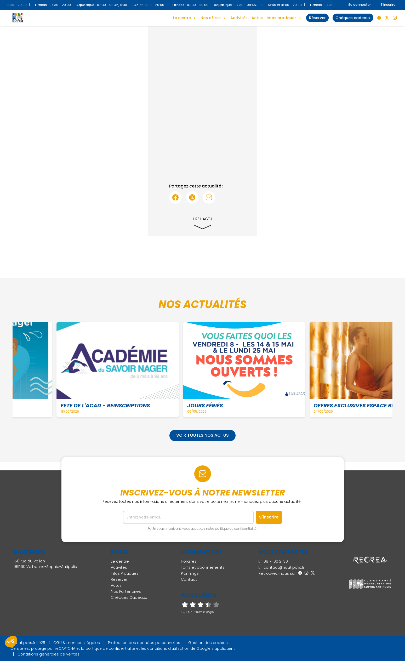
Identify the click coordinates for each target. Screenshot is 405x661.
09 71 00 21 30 (273, 561)
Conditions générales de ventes (48, 654)
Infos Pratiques (281, 18)
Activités (239, 18)
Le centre (120, 561)
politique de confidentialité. (236, 528)
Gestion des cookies (208, 642)
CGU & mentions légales (76, 642)
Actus (257, 18)
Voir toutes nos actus (202, 435)
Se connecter (359, 4)
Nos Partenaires (126, 591)
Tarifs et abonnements (203, 567)
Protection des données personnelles (144, 642)
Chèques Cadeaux (129, 597)
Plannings (190, 573)
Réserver (119, 579)
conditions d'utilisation (168, 648)
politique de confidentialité (110, 648)
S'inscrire (388, 4)
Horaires (189, 561)
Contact (189, 579)
